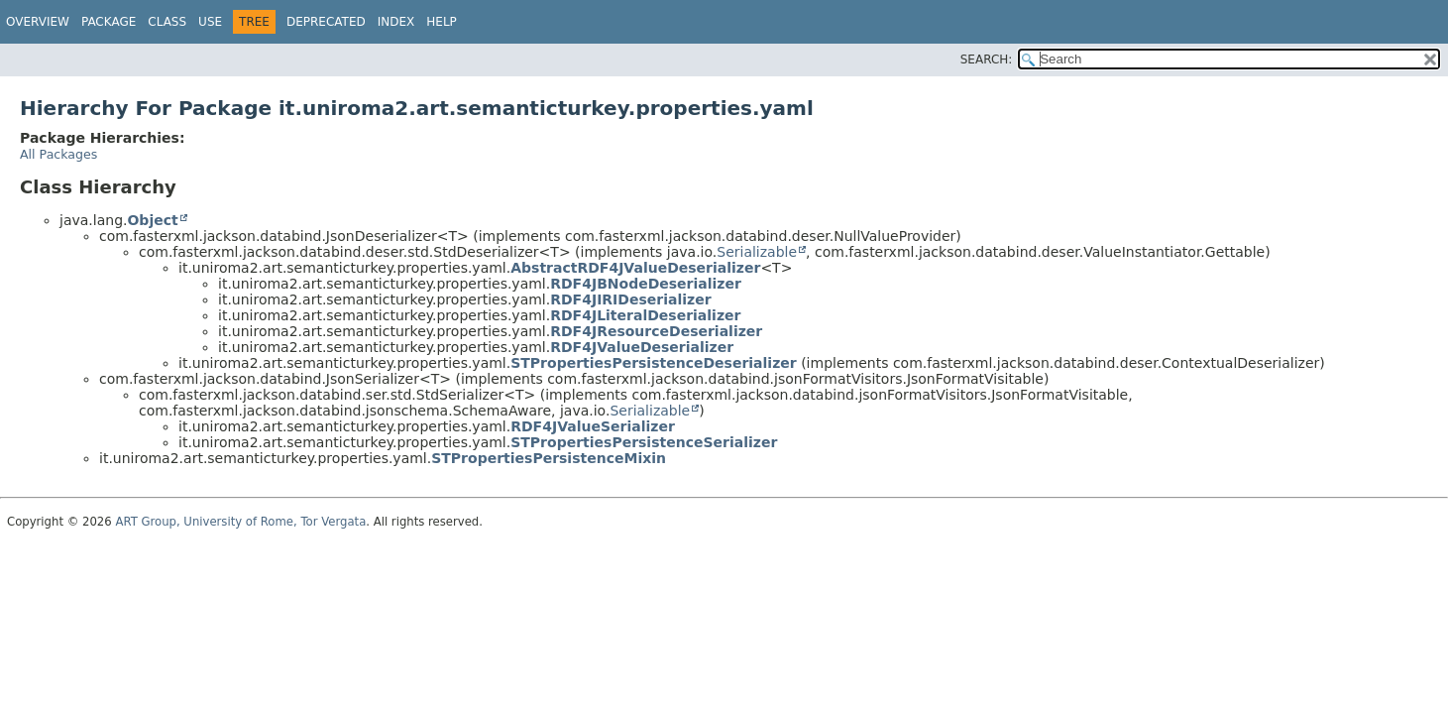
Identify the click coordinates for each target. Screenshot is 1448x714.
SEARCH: (986, 59)
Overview (37, 22)
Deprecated (326, 22)
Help (441, 22)
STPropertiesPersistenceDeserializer (653, 363)
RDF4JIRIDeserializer (630, 299)
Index (396, 22)
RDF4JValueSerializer (592, 426)
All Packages (58, 154)
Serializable (757, 252)
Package (108, 22)
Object (152, 220)
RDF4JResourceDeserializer (656, 331)
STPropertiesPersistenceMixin (548, 458)
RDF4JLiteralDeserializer (645, 315)
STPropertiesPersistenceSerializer (643, 442)
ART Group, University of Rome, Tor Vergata (240, 522)
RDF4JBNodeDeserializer (645, 284)
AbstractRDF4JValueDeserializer (635, 268)
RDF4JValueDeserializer (641, 347)
